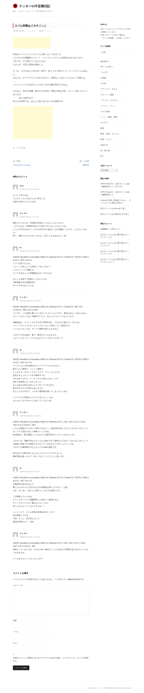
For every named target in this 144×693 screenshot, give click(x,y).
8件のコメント (45, 31)
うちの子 (104, 72)
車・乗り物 (105, 151)
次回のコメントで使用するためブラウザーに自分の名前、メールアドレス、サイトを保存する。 (51, 659)
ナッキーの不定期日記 (34, 6)
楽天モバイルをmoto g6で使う (113, 208)
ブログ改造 (21, 148)
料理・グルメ (106, 139)
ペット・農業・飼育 (108, 117)
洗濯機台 (104, 229)
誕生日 (86, 165)
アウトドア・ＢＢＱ (108, 89)
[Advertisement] (32, 43)
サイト (16, 643)
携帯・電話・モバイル (109, 134)
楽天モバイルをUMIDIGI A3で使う (114, 214)
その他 (103, 83)
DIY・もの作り (106, 67)
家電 (102, 128)
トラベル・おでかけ (108, 100)
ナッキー (32, 31)
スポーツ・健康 (107, 95)
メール (16, 632)
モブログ (104, 123)
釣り (102, 156)
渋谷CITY (104, 145)
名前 (15, 620)
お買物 (103, 78)
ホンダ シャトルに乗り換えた (113, 234)
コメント (18, 585)
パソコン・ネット (108, 106)
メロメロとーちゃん (22, 165)
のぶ (22, 186)
